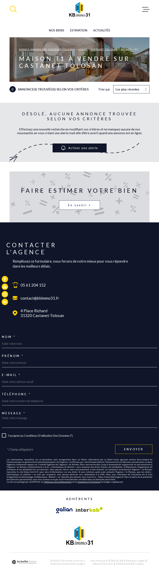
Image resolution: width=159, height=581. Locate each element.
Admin (96, 563)
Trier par (104, 89)
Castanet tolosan (103, 49)
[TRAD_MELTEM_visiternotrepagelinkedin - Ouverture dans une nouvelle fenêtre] (5, 302)
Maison (126, 49)
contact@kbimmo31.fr (39, 298)
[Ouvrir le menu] (145, 9)
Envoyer (133, 449)
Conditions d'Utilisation (89, 482)
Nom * (9, 336)
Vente (82, 49)
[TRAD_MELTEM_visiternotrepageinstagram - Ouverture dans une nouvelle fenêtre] (5, 294)
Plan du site (117, 560)
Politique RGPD (124, 563)
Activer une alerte (79, 148)
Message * (14, 413)
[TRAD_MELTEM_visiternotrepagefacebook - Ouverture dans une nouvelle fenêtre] (5, 279)
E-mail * (11, 375)
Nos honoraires (99, 560)
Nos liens (107, 563)
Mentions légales (136, 560)
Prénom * (13, 355)
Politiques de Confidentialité (58, 482)
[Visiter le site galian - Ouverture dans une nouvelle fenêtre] (64, 510)
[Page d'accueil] (79, 9)
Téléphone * (16, 394)
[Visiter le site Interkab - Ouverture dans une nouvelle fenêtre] (89, 510)
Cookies (139, 564)
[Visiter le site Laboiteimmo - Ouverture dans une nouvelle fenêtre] (24, 562)
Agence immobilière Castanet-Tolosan (47, 49)
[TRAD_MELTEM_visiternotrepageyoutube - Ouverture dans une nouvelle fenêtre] (5, 286)
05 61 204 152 (33, 285)
